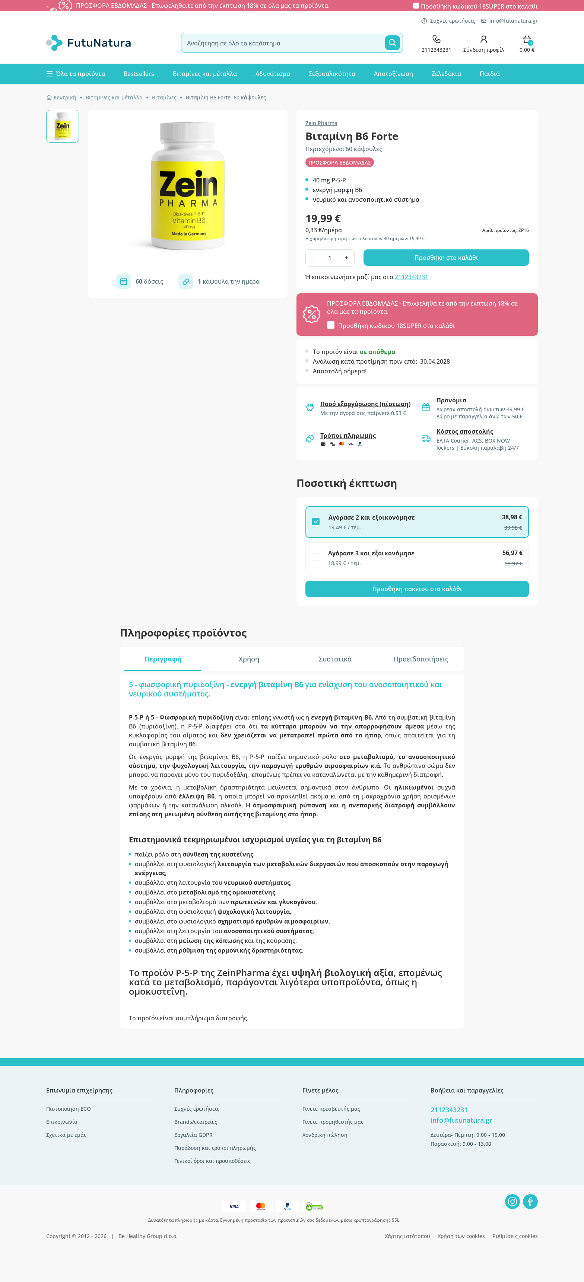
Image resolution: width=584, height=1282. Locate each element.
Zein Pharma (321, 123)
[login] (483, 43)
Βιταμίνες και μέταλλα (205, 74)
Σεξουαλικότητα (332, 74)
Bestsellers (139, 74)
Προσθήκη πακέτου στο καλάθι (417, 589)
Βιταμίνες (164, 97)
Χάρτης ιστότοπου (407, 1236)
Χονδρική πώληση (324, 1134)
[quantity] (329, 258)
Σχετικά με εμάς (66, 1134)
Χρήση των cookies (461, 1236)
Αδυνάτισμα (273, 74)
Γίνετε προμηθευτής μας (333, 1121)
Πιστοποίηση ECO (68, 1108)
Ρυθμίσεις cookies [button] (515, 1236)
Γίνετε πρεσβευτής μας (331, 1108)
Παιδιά (490, 74)
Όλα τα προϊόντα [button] (75, 74)
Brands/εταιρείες (195, 1121)
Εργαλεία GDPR (193, 1134)
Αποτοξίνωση (393, 74)
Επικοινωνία (61, 1121)
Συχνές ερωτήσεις (448, 20)
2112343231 (411, 277)
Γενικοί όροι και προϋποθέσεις (212, 1160)
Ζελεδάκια (446, 74)
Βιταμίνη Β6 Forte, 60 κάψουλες (226, 97)
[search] (292, 43)
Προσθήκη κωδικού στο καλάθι (479, 5)
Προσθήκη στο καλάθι (446, 257)
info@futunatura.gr (509, 20)
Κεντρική (61, 97)
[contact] (436, 43)
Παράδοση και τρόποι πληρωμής (215, 1147)
